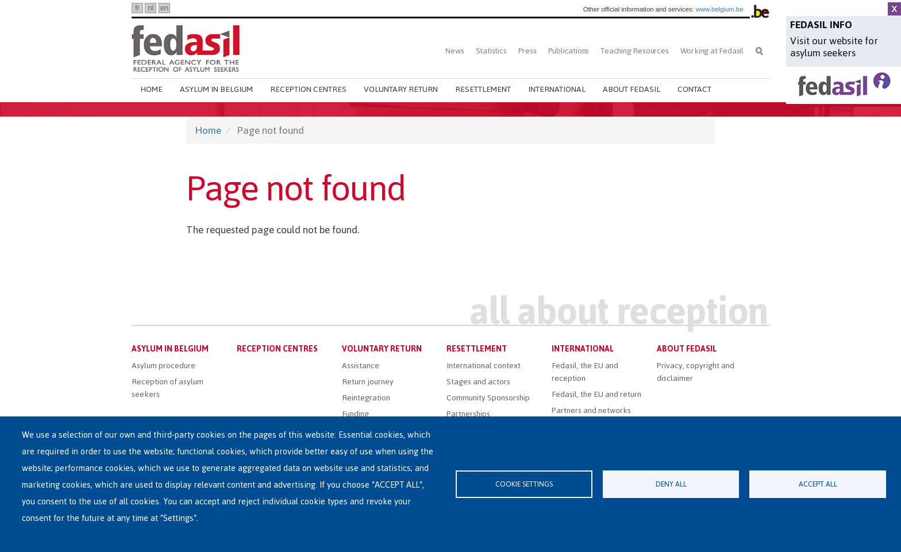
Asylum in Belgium (216, 89)
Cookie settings (524, 484)
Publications (569, 51)
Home (151, 89)
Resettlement (483, 89)
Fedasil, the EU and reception (585, 372)
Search (759, 51)
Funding (355, 414)
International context (483, 365)
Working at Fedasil (712, 51)
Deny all (671, 484)
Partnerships (468, 414)
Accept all (818, 484)
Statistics (491, 51)
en (164, 7)
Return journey (368, 381)
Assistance (360, 365)
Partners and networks (591, 410)
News (454, 51)
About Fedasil (631, 89)
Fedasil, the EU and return (596, 394)
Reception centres (308, 89)
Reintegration (366, 398)
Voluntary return (401, 89)
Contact (694, 89)
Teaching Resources (634, 51)
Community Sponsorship (488, 398)
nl (150, 7)
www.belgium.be (720, 9)
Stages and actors (478, 381)
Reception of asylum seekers (167, 388)
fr (137, 7)
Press (527, 51)
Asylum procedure (163, 365)
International (557, 89)
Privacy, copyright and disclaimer (695, 372)
